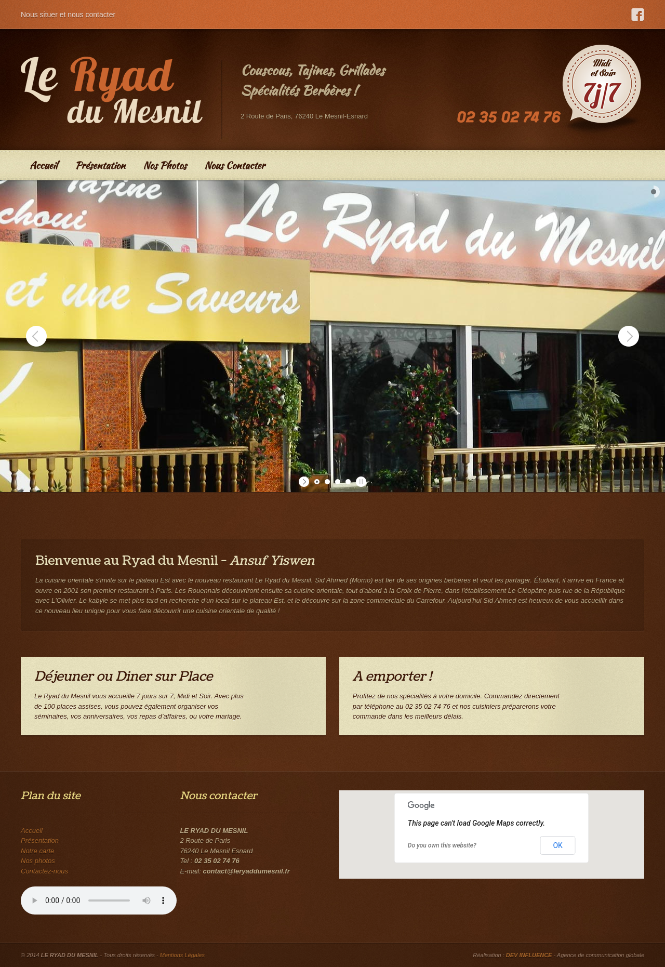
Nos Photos (165, 165)
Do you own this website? (442, 845)
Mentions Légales (182, 955)
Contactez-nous (44, 871)
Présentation (100, 165)
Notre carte (37, 851)
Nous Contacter (234, 165)
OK (557, 845)
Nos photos (38, 861)
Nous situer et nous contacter (68, 14)
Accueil (43, 165)
